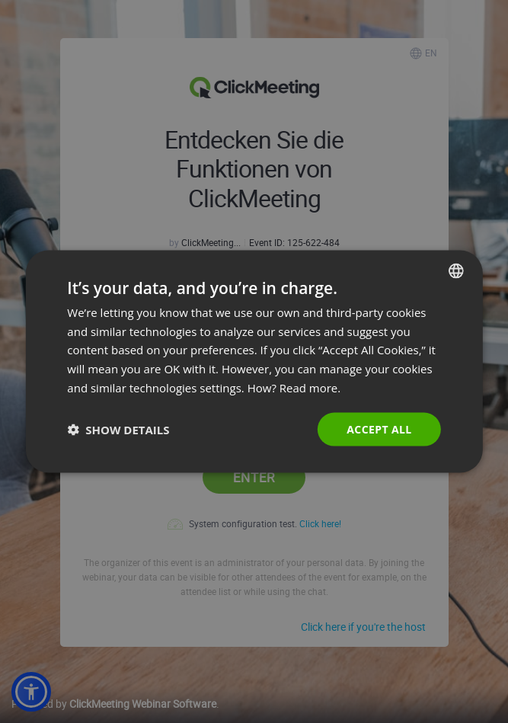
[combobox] (456, 270)
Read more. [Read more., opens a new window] (310, 387)
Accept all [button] (379, 428)
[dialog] (253, 361)
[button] (118, 429)
